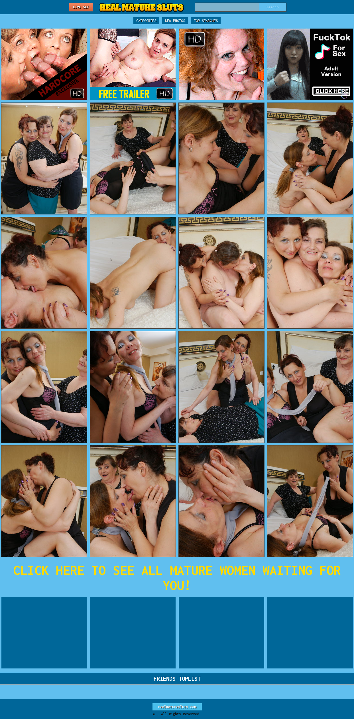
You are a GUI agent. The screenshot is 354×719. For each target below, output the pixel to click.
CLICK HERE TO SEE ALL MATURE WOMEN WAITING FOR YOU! (177, 578)
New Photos (175, 21)
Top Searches (206, 21)
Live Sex (81, 7)
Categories (146, 21)
